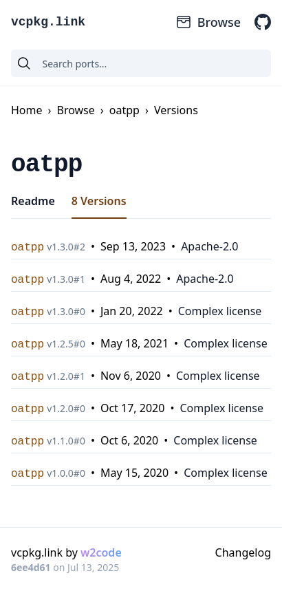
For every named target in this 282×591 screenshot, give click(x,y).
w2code (101, 552)
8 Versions (99, 200)
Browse (208, 22)
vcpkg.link (48, 22)
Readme (33, 200)
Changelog (243, 552)
